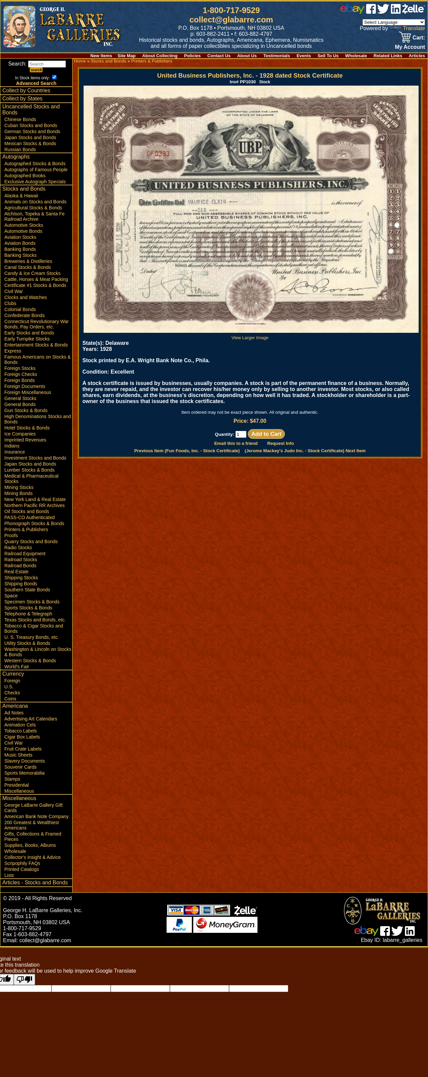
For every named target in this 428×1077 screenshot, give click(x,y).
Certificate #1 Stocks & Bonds (35, 285)
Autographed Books (24, 175)
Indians (11, 446)
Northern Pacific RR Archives (34, 505)
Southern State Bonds (27, 589)
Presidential (16, 785)
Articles (417, 55)
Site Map (126, 55)
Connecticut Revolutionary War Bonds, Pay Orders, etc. (36, 324)
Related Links (387, 55)
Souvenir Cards (20, 767)
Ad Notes (14, 712)
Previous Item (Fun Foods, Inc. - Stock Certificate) (186, 450)
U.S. (8, 686)
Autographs (16, 157)
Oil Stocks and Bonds (26, 511)
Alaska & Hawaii (21, 195)
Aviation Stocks (20, 237)
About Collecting (160, 55)
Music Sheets (18, 755)
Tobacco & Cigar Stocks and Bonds (33, 628)
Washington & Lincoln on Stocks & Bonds (37, 652)
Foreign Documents (24, 386)
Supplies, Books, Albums (30, 845)
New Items (101, 55)
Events (304, 55)
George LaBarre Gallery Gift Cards (33, 807)
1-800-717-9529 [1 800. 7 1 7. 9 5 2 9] (231, 10)
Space (11, 595)
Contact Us (219, 55)
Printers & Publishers (26, 529)
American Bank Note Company (36, 816)
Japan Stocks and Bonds (30, 137)
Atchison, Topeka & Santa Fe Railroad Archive (34, 216)
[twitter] (383, 12)
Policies (192, 55)
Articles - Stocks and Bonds (35, 882)
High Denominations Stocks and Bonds (37, 419)
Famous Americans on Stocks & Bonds (37, 359)
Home (80, 61)
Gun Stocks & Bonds (25, 410)
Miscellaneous (19, 791)
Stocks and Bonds (23, 189)
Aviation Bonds (19, 243)
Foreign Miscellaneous (27, 392)
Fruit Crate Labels (22, 749)
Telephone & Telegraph (28, 613)
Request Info (280, 443)
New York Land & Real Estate (35, 499)
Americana (15, 706)
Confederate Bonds (24, 315)
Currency (13, 674)
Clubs (10, 303)
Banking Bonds (20, 249)
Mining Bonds (18, 493)
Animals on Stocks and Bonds (35, 201)
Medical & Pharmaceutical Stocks (31, 478)
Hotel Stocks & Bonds (26, 427)
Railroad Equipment (24, 553)
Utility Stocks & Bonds (27, 643)
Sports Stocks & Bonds (28, 607)
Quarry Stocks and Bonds (31, 541)
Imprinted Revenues (25, 440)
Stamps (12, 779)
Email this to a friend (236, 443)
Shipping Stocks (21, 577)
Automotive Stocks (23, 225)
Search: (37, 64)
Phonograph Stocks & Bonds (34, 523)
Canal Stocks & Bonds (27, 267)
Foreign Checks (20, 374)
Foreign (12, 680)
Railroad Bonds (20, 565)
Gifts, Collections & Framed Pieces (32, 836)
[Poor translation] (24, 979)
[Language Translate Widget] (393, 22)
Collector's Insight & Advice (32, 857)
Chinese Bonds (20, 119)
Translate (407, 28)
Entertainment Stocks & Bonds (36, 345)
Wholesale (356, 55)
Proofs (11, 535)
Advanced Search (36, 83)
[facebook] (371, 12)
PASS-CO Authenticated (29, 517)
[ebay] (352, 12)
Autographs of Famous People (36, 169)
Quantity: (230, 434)
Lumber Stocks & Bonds (29, 470)
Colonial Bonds (20, 309)
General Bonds (19, 404)
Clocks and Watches (25, 297)
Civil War (13, 291)
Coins (10, 698)
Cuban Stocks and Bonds (30, 125)
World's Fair (16, 666)
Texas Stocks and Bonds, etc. (35, 619)
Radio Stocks (18, 547)
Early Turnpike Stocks (26, 338)
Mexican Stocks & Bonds (30, 143)
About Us (247, 55)
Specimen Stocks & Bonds (32, 601)
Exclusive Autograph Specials (35, 181)
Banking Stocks (20, 255)
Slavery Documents (24, 761)
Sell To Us (328, 55)
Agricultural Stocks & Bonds (33, 207)
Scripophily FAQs (22, 863)
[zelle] (413, 12)
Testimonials (276, 55)
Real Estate (16, 571)
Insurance (14, 452)
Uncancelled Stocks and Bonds (31, 109)
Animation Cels (20, 724)
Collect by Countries (26, 90)
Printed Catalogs (21, 869)
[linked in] (396, 12)
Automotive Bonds (23, 231)
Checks (12, 692)
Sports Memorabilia (24, 773)
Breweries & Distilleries (28, 261)
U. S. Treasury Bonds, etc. (31, 637)
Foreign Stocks (19, 368)
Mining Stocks (18, 487)
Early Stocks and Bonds (29, 332)
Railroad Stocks (20, 559)
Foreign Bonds (19, 380)
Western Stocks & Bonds (30, 660)
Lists (9, 875)
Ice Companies (19, 433)
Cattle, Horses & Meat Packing (36, 279)
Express (12, 351)
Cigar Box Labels (22, 737)
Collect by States (22, 98)
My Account (410, 47)
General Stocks (20, 398)
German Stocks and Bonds (32, 131)
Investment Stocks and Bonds (35, 458)
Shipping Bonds (20, 583)
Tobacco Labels (20, 730)
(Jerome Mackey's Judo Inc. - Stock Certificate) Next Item (305, 450)
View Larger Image (251, 335)
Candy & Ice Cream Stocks (32, 273)
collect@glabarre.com (231, 19)
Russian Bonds (20, 149)
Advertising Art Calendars (30, 718)
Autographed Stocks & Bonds (35, 163)
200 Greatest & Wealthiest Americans (31, 825)
